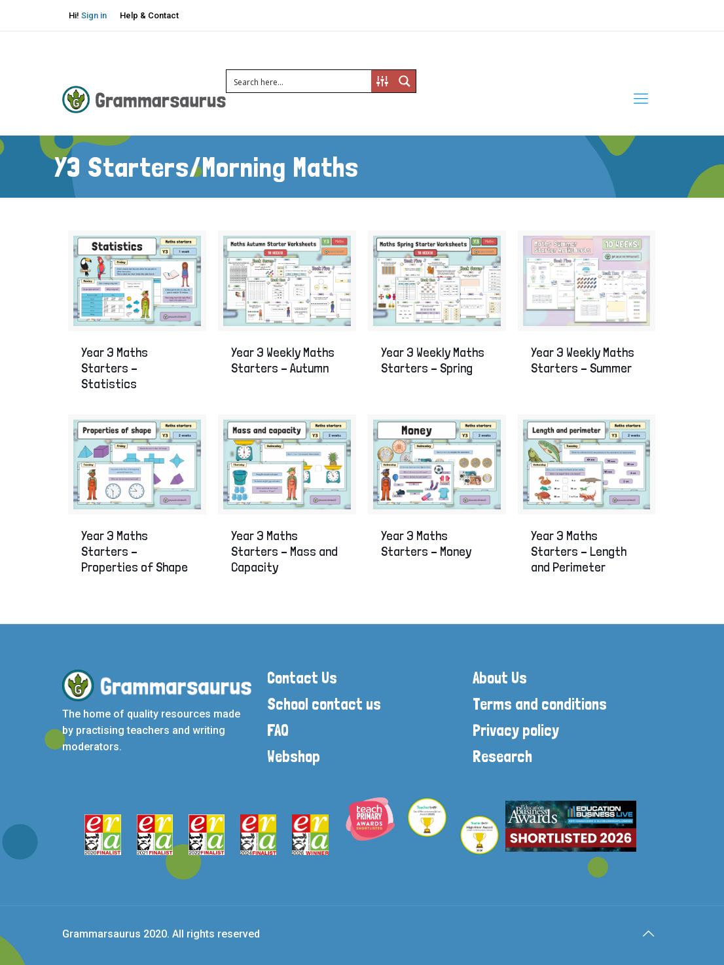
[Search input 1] (299, 81)
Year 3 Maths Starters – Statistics (114, 367)
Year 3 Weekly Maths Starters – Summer (582, 360)
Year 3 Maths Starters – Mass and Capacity (284, 551)
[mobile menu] (641, 99)
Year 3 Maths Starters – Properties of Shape (134, 551)
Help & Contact (149, 15)
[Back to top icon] (648, 933)
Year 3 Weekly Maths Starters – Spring (432, 360)
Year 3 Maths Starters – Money (426, 543)
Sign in (94, 15)
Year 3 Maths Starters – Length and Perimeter (578, 551)
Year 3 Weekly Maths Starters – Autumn (283, 360)
